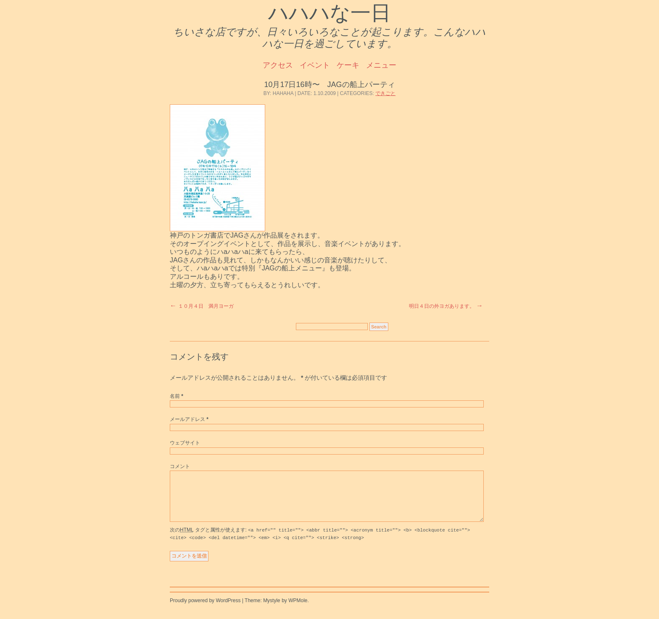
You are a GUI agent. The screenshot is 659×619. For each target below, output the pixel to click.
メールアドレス (189, 419)
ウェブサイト (185, 443)
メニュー (381, 65)
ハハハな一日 (329, 13)
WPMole (297, 610)
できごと (385, 93)
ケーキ (348, 65)
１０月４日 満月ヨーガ (206, 306)
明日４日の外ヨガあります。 (441, 306)
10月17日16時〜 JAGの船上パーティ (329, 84)
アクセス (278, 65)
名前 (176, 396)
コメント (180, 466)
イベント (315, 65)
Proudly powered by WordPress (205, 610)
